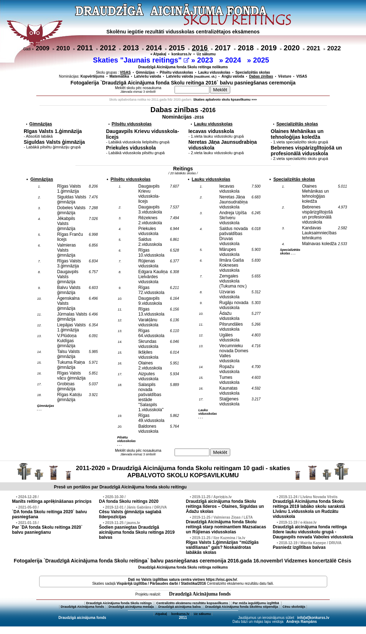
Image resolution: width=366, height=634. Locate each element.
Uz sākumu (206, 54)
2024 (234, 60)
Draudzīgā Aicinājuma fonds (200, 594)
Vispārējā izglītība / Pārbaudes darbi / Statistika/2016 (161, 583)
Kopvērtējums (92, 76)
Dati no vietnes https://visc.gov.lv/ (182, 580)
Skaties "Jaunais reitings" (141, 60)
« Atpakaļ (158, 54)
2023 (206, 60)
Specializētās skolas (252, 72)
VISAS (301, 76)
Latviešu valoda (147, 76)
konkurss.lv (181, 54)
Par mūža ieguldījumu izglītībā (256, 603)
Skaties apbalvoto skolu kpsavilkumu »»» (225, 99)
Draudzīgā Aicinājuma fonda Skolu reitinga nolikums (183, 67)
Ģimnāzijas (145, 72)
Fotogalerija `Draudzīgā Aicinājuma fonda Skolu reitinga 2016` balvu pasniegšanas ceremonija (183, 83)
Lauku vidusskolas (214, 72)
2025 (262, 60)
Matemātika (119, 76)
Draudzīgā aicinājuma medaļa (131, 606)
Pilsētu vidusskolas (176, 72)
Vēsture (284, 76)
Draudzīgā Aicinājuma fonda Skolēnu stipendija (241, 606)
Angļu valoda (233, 76)
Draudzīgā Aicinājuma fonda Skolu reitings (119, 603)
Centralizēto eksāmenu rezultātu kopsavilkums (192, 603)
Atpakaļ (161, 614)
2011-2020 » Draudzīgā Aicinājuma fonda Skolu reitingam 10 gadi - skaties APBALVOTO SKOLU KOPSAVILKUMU (183, 472)
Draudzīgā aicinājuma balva (179, 606)
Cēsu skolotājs (294, 606)
